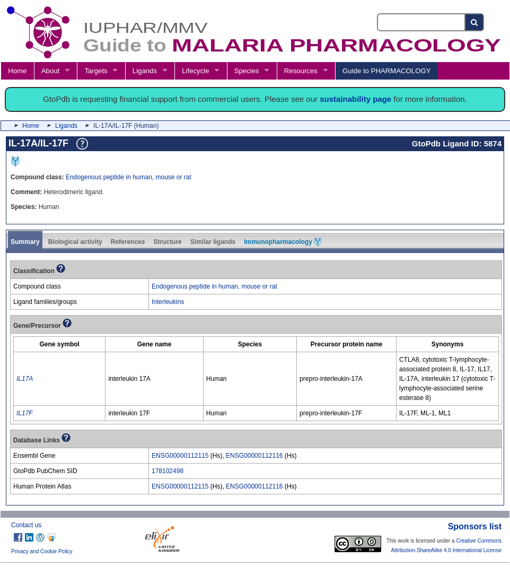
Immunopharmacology (282, 242)
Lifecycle (195, 71)
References (128, 242)
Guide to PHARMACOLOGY (386, 71)
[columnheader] (59, 344)
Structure (167, 242)
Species (246, 71)
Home (17, 71)
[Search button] (474, 22)
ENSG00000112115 (180, 455)
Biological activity (75, 242)
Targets (95, 71)
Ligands (145, 71)
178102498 (167, 471)
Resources (301, 71)
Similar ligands (212, 242)
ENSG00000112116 (254, 455)
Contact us (26, 525)
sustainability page (355, 98)
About (50, 71)
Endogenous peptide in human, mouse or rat (128, 177)
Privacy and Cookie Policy (42, 551)
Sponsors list (475, 526)
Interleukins (168, 302)
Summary (25, 242)
